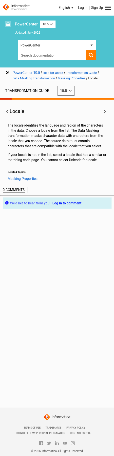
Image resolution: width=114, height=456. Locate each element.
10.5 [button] (48, 24)
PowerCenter (26, 24)
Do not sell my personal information (40, 433)
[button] (66, 7)
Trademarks (53, 427)
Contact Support (81, 433)
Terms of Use (32, 427)
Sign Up (97, 8)
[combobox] (52, 55)
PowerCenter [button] (30, 45)
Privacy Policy (75, 427)
